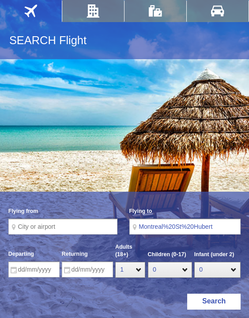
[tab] (31, 11)
